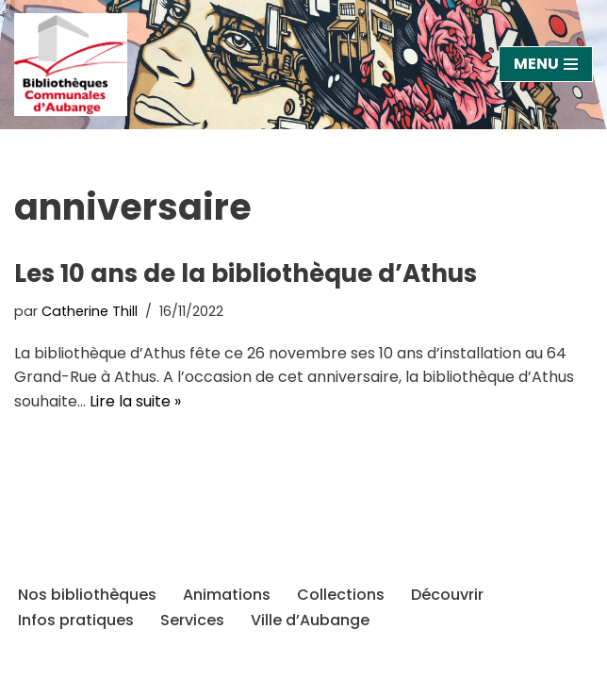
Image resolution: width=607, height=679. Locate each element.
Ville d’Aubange (310, 620)
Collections (341, 594)
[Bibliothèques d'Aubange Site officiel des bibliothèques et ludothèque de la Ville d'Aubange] (75, 64)
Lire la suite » (135, 401)
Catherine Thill (89, 311)
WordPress (216, 659)
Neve (46, 659)
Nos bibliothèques (87, 594)
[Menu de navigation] (546, 64)
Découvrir (447, 594)
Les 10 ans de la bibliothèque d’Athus (245, 273)
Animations (227, 594)
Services (192, 620)
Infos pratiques (76, 620)
